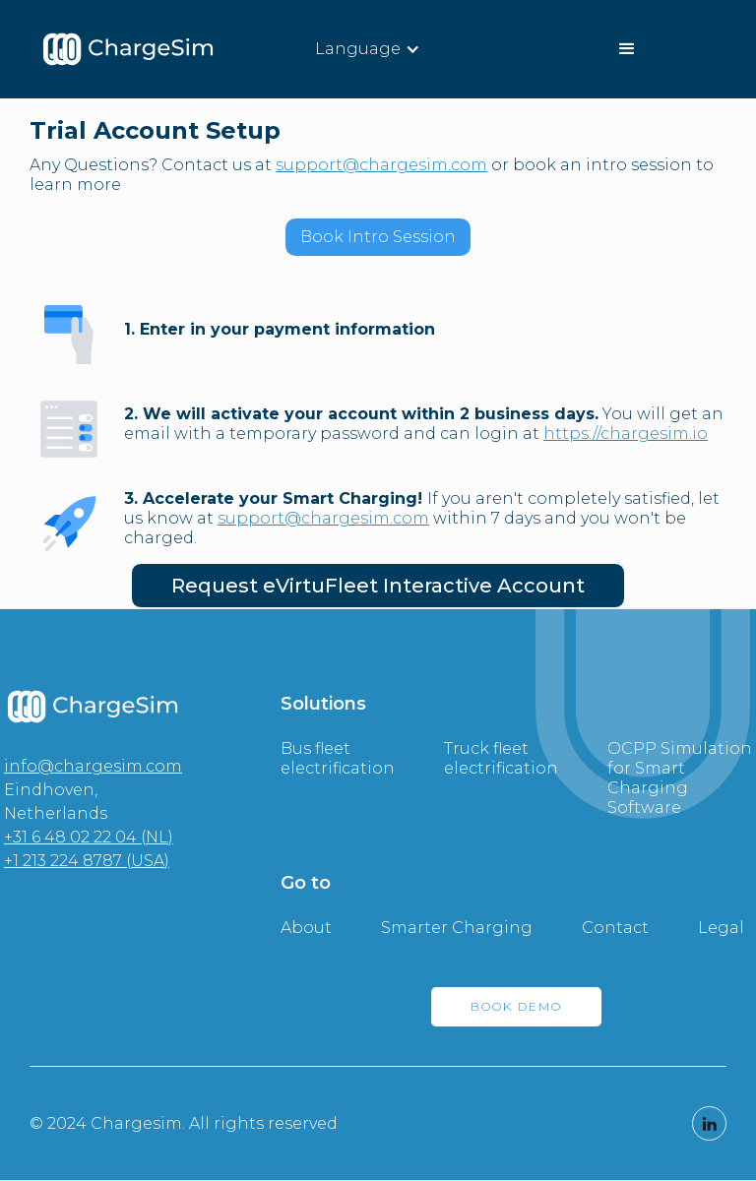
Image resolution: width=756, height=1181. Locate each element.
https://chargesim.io (625, 433)
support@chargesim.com (381, 164)
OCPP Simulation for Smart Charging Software (679, 778)
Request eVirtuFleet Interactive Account (378, 585)
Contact (615, 927)
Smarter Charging (457, 927)
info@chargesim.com (93, 766)
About (306, 927)
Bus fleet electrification (338, 758)
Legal (721, 927)
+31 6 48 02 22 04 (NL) (88, 837)
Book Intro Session (378, 236)
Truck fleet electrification (501, 758)
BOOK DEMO (516, 1006)
